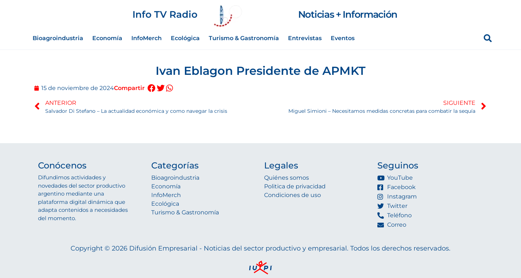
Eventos (343, 38)
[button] (151, 88)
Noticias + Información (347, 14)
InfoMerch (146, 38)
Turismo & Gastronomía (244, 38)
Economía (107, 38)
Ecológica (185, 38)
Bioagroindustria (58, 38)
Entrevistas (305, 38)
